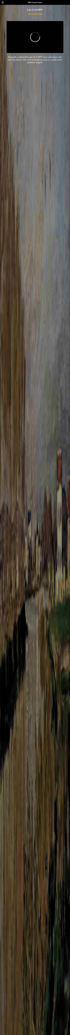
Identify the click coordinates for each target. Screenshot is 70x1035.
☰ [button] (2, 2)
